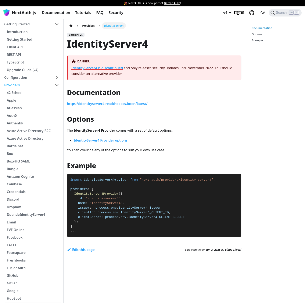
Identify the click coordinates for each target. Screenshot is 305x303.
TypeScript (15, 62)
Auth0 (12, 115)
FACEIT (12, 245)
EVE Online (16, 229)
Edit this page (81, 249)
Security (116, 12)
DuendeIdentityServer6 (26, 214)
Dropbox (14, 207)
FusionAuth (16, 268)
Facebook (15, 237)
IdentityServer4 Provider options (101, 140)
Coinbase (14, 184)
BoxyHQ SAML (18, 161)
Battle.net (15, 146)
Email (11, 222)
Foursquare (16, 252)
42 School (14, 92)
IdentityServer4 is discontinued (97, 68)
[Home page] (71, 25)
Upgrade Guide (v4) (23, 69)
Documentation (56, 12)
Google (12, 290)
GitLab (12, 283)
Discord (13, 199)
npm (241, 12)
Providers (12, 85)
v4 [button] (225, 12)
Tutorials (83, 12)
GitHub (254, 12)
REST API (14, 54)
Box (10, 153)
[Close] (299, 3)
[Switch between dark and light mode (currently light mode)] (262, 12)
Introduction (17, 31)
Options (257, 34)
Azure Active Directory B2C (29, 130)
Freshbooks (16, 260)
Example (257, 40)
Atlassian (14, 108)
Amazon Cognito (20, 176)
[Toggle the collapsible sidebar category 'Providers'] (56, 85)
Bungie (12, 169)
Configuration (15, 77)
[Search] (285, 13)
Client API (15, 47)
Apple (11, 100)
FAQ (99, 12)
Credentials (16, 191)
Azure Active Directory (25, 138)
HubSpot (14, 298)
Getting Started (17, 24)
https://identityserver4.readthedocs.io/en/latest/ (107, 103)
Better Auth (172, 3)
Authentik (15, 123)
